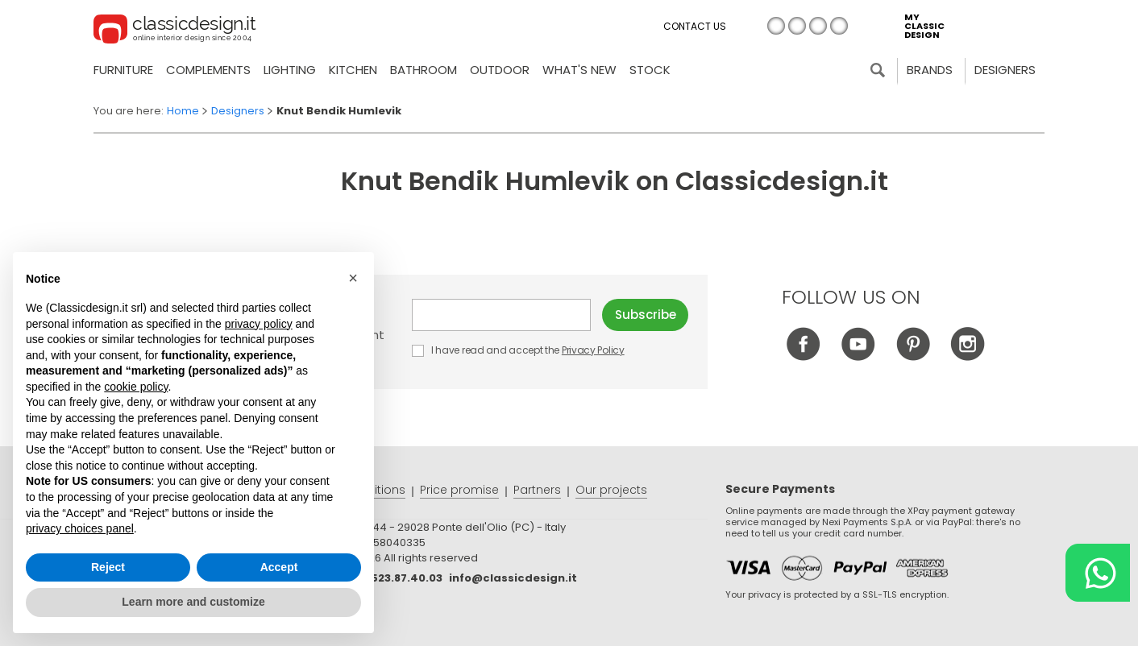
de (818, 26)
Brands (930, 69)
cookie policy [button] (136, 386)
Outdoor (500, 69)
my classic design (924, 26)
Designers (1005, 69)
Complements (208, 69)
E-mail (501, 315)
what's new (579, 69)
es (839, 26)
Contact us (694, 26)
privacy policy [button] (259, 323)
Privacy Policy (593, 350)
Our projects (611, 489)
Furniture (123, 69)
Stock (650, 69)
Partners (537, 489)
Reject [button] (108, 567)
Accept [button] (279, 567)
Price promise (459, 489)
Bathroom (423, 69)
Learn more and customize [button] (193, 601)
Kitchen (353, 69)
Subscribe (645, 314)
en (797, 26)
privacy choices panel (80, 528)
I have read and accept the (519, 350)
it (776, 26)
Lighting (290, 69)
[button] (353, 278)
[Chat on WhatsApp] (1097, 573)
